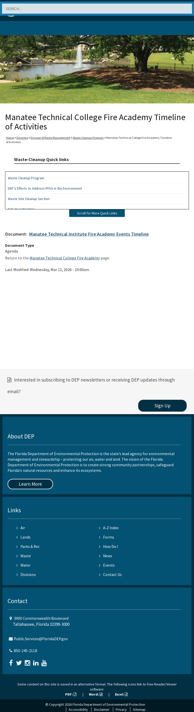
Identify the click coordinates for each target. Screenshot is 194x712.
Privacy (121, 709)
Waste (23, 555)
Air (20, 527)
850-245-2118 (25, 650)
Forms (106, 537)
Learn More (30, 484)
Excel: (121, 694)
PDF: (71, 694)
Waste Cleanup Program (88, 138)
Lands (23, 537)
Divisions (22, 138)
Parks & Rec (28, 546)
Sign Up (163, 406)
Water (23, 565)
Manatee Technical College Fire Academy (65, 257)
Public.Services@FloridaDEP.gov (41, 638)
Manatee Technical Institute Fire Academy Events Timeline (89, 234)
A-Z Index (109, 527)
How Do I (108, 546)
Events (107, 565)
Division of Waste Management (50, 138)
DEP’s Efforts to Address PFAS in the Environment (45, 188)
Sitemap (139, 709)
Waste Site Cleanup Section (29, 198)
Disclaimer (102, 709)
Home (10, 138)
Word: (96, 694)
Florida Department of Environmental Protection (108, 704)
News (105, 555)
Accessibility (78, 709)
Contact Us (110, 574)
